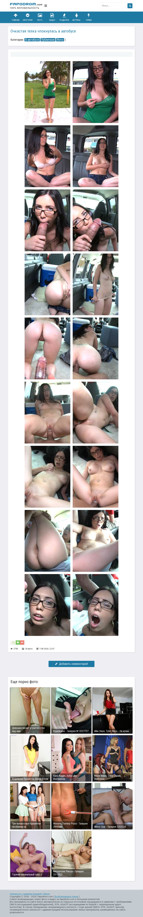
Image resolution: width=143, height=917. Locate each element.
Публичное (48, 39)
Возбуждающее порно (66, 896)
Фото (40, 17)
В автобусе (32, 39)
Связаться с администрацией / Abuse (30, 894)
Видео (52, 17)
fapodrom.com (26, 6)
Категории (28, 17)
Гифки (88, 17)
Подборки (64, 17)
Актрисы (76, 17)
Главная (15, 17)
